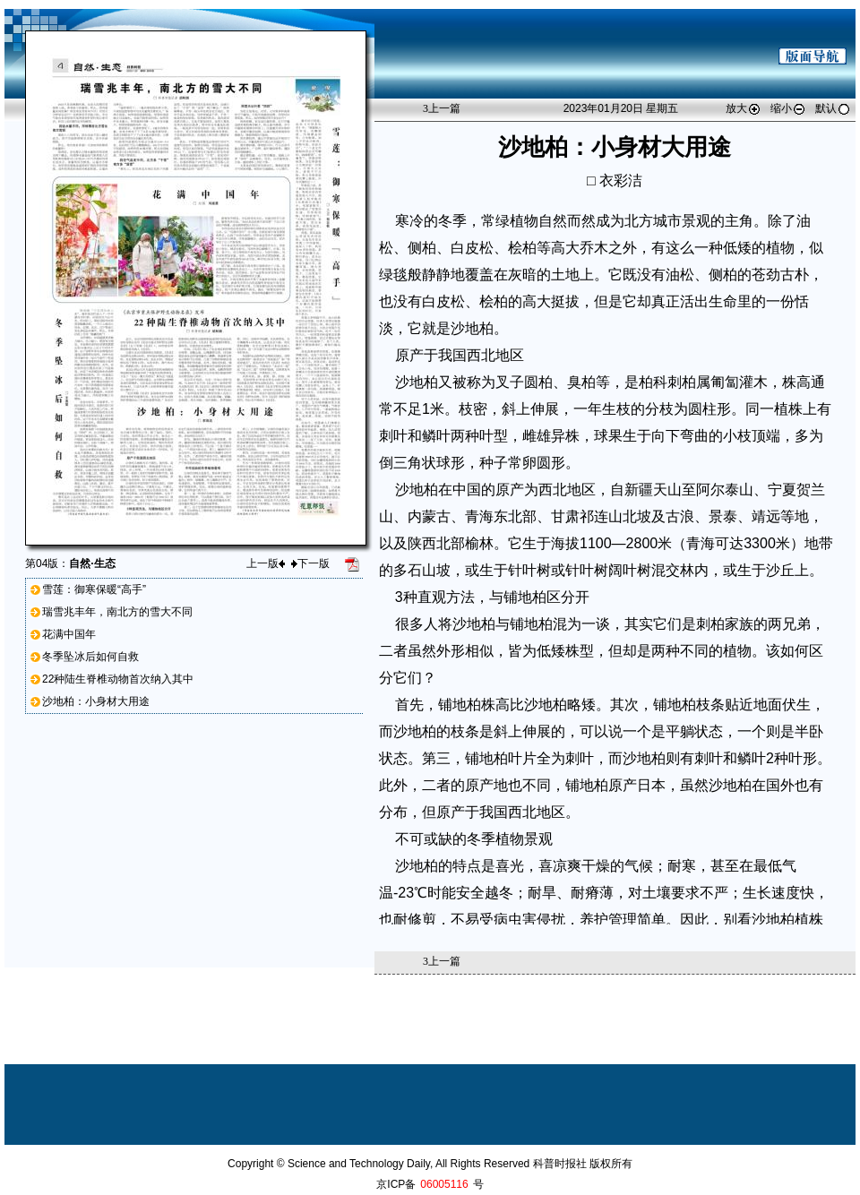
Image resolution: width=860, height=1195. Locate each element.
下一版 (310, 563)
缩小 (788, 108)
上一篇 (441, 108)
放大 (743, 108)
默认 (833, 108)
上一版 (265, 563)
